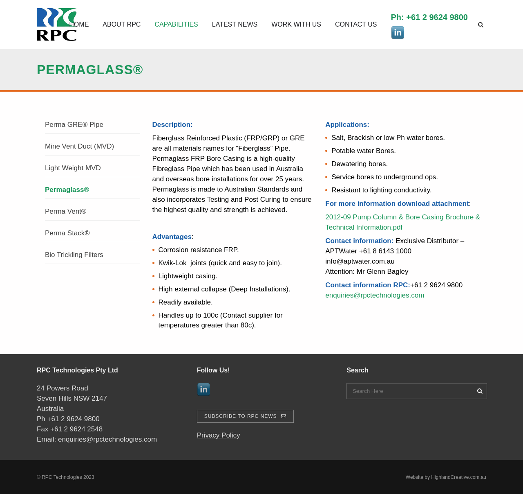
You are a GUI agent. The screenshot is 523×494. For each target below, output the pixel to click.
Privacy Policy (218, 435)
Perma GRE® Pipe (74, 125)
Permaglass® (67, 190)
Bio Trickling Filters (74, 255)
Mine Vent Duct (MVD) (79, 146)
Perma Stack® (67, 233)
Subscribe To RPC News (245, 416)
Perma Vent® (65, 211)
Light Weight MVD (73, 168)
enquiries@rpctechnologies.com (374, 295)
